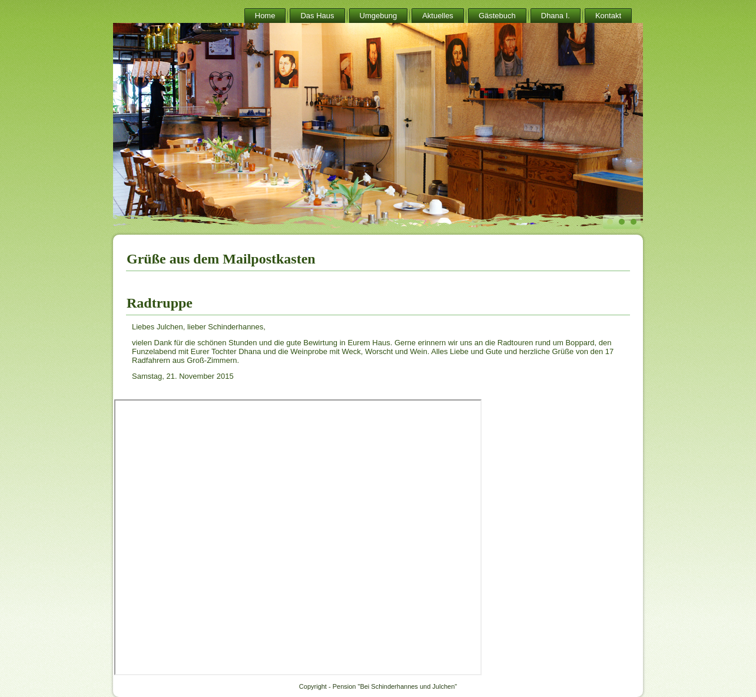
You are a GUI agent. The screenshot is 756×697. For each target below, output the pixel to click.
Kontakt (608, 15)
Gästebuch (497, 15)
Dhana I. (555, 15)
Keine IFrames (298, 537)
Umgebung (378, 15)
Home (265, 15)
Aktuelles (437, 15)
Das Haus (317, 15)
